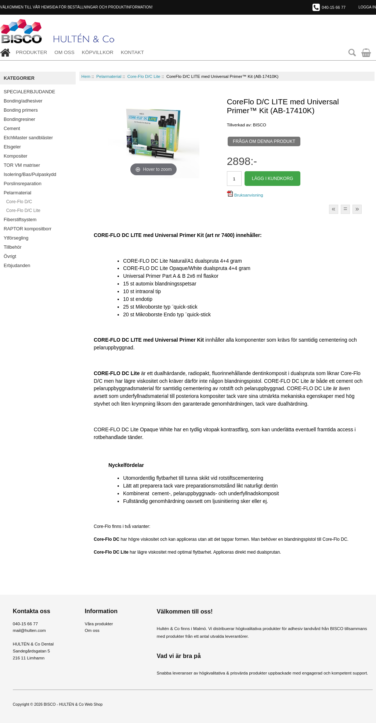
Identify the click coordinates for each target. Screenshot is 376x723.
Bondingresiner (19, 119)
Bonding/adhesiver (23, 101)
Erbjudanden (17, 265)
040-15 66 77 (334, 7)
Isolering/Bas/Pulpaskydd (30, 174)
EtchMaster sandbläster (28, 137)
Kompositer (16, 156)
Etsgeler (12, 147)
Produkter (31, 52)
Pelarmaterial (108, 76)
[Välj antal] (234, 178)
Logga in (367, 7)
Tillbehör (12, 247)
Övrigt (10, 256)
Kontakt (132, 52)
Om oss (64, 52)
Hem (86, 76)
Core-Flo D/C (18, 201)
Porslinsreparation (22, 183)
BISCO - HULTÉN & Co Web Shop (73, 704)
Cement (12, 128)
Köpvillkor (97, 52)
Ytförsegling (16, 238)
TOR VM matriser (22, 165)
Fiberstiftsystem (20, 219)
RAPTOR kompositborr (27, 228)
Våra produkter (99, 623)
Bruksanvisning (245, 195)
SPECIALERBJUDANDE (29, 91)
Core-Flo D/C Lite (143, 76)
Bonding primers (21, 110)
